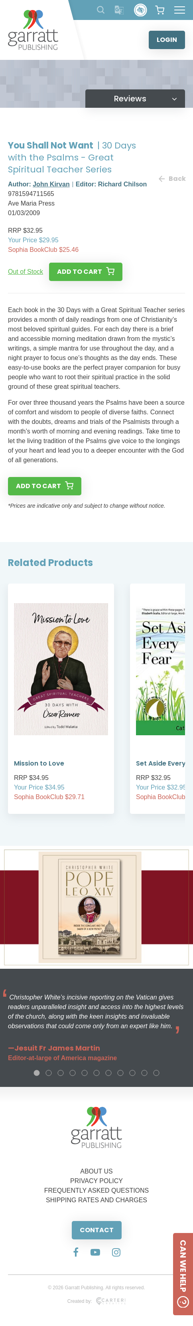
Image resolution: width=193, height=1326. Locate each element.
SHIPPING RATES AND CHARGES (96, 1200)
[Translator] (119, 10)
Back (172, 178)
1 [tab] (37, 1073)
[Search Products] (100, 10)
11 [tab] (156, 1073)
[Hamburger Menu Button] (179, 10)
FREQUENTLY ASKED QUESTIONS (96, 1190)
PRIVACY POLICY (96, 1181)
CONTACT (97, 1230)
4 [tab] (73, 1073)
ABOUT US (96, 1171)
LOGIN (167, 39)
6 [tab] (96, 1073)
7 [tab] (108, 1073)
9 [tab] (132, 1073)
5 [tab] (85, 1073)
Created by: (96, 1301)
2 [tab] (49, 1073)
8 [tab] (120, 1073)
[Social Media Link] (76, 1253)
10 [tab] (144, 1073)
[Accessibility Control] (140, 10)
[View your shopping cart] (159, 10)
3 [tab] (61, 1073)
